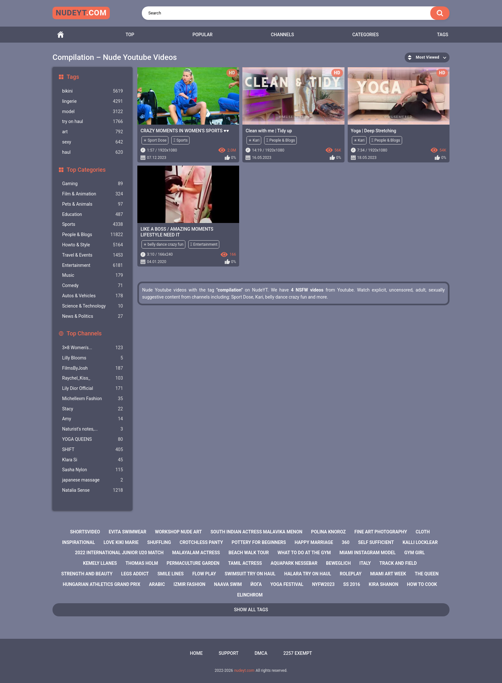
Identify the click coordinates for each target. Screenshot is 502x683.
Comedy (92, 285)
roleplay (350, 573)
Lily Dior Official (92, 388)
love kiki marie (121, 542)
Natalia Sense (92, 490)
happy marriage (314, 542)
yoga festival (287, 584)
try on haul (92, 121)
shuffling (159, 542)
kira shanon (383, 584)
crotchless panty (201, 542)
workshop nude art (178, 531)
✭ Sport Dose (154, 140)
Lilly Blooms (92, 358)
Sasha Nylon (92, 470)
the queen (426, 573)
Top (129, 34)
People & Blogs (92, 234)
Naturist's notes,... (92, 429)
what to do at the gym (304, 552)
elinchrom (250, 594)
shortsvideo (85, 531)
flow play (204, 573)
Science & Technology (92, 306)
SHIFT (92, 449)
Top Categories (86, 169)
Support (229, 653)
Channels (282, 34)
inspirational (78, 542)
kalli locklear (420, 542)
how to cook (422, 584)
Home (61, 35)
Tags (442, 34)
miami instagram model (367, 552)
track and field (398, 563)
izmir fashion (189, 584)
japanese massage (92, 480)
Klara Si (92, 460)
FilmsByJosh (92, 368)
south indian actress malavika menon (256, 531)
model (92, 111)
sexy (92, 142)
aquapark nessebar (294, 563)
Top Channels (84, 333)
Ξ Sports (180, 140)
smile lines (171, 573)
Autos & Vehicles (92, 296)
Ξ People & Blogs (280, 140)
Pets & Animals (92, 204)
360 (345, 542)
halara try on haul (307, 573)
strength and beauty (86, 573)
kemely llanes (100, 563)
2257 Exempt (297, 653)
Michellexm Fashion (92, 398)
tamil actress (245, 563)
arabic (157, 584)
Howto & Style (92, 245)
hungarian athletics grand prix (101, 584)
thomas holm (141, 563)
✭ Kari (253, 140)
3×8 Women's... (92, 347)
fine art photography (380, 531)
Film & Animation (92, 194)
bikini (92, 91)
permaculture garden (193, 563)
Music (92, 275)
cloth (423, 531)
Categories (365, 34)
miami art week (388, 573)
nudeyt (81, 12)
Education (92, 214)
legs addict (135, 573)
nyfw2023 (323, 584)
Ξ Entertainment (203, 244)
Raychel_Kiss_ (92, 378)
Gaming (92, 183)
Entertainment (92, 265)
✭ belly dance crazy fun (163, 244)
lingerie (92, 101)
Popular (202, 34)
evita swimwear (127, 531)
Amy (92, 419)
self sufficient (376, 542)
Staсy (92, 409)
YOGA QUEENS (92, 439)
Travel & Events (92, 255)
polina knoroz (328, 531)
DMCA (261, 653)
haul (92, 152)
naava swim (228, 584)
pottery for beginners (258, 542)
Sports (92, 224)
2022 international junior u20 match (119, 552)
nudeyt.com (244, 670)
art (92, 132)
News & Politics (92, 316)
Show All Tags (251, 609)
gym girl (414, 552)
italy (365, 563)
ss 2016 (351, 584)
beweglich (338, 563)
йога (256, 584)
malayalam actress (196, 552)
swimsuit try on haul (250, 573)
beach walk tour (249, 552)
